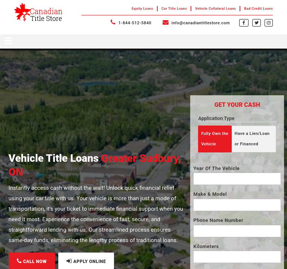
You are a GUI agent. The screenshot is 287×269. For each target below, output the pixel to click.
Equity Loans (142, 8)
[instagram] (269, 22)
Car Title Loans (174, 8)
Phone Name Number (218, 220)
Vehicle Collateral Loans (215, 8)
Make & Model (209, 194)
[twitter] (256, 22)
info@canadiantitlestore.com (196, 23)
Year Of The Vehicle (216, 168)
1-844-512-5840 (131, 23)
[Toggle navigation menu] (143, 41)
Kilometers (206, 246)
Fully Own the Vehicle (214, 138)
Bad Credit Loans (258, 8)
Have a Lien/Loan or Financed (252, 138)
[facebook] (244, 22)
